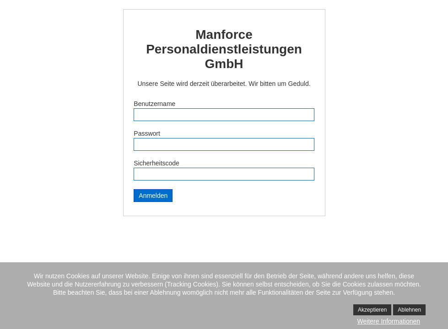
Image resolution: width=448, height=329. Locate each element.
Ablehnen (409, 310)
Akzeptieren (372, 310)
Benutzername (154, 103)
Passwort (147, 133)
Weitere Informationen (388, 321)
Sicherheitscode (156, 163)
